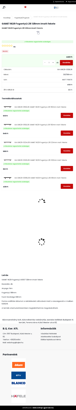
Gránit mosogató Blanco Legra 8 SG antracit (28, 242)
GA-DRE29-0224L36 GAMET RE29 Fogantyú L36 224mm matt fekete (40, 142)
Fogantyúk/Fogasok (22, 18)
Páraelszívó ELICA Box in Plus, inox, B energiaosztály (10, 240)
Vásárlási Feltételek (49, 334)
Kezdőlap (7, 18)
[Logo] (56, 7)
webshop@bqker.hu (15, 342)
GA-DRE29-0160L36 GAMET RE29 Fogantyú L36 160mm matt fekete (40, 107)
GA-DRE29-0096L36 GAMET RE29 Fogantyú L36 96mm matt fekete (40, 178)
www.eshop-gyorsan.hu (43, 408)
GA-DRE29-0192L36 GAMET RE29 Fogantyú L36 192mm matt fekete (40, 125)
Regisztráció (72, 2)
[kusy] (49, 63)
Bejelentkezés (59, 2)
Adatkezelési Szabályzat (51, 336)
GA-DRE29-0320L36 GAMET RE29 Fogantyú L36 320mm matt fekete (40, 160)
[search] (4, 7)
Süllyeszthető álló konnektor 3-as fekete (47, 240)
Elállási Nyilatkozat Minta (51, 339)
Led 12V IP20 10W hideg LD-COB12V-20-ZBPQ (65, 237)
